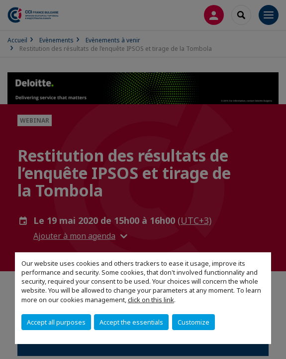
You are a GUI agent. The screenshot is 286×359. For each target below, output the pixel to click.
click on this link (151, 299)
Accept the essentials (131, 322)
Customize (193, 322)
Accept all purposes (56, 322)
